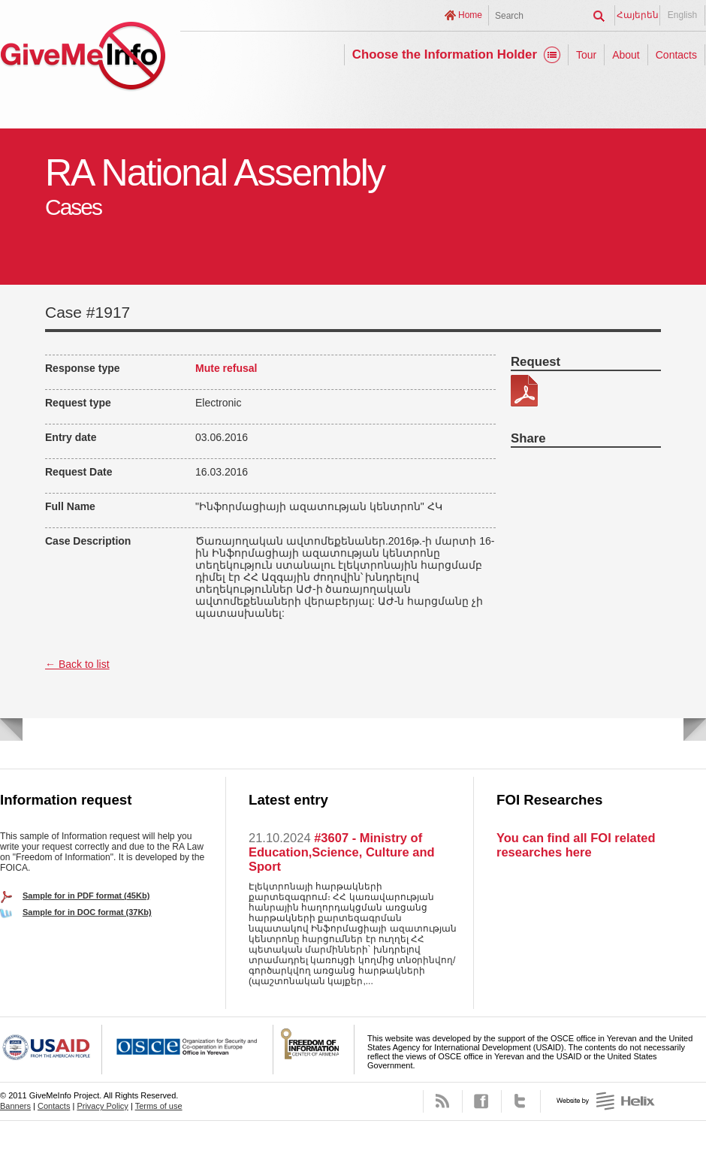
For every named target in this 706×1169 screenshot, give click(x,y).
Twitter (521, 1101)
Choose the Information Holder (444, 54)
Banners (15, 1105)
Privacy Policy (102, 1105)
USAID (51, 1049)
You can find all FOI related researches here (575, 845)
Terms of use (159, 1105)
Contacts (676, 55)
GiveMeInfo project (82, 58)
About (626, 55)
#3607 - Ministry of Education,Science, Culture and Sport (342, 852)
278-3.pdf (524, 390)
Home (470, 15)
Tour (586, 55)
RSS (443, 1101)
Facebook (482, 1101)
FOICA (314, 1049)
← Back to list (77, 664)
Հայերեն (638, 15)
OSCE (187, 1049)
